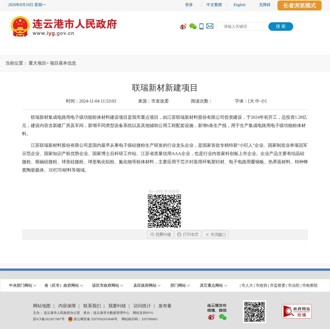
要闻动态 (89, 49)
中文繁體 (214, 5)
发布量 (165, 305)
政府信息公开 (136, 49)
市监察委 (277, 285)
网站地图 (42, 305)
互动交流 (224, 49)
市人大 (247, 285)
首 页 (16, 49)
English (240, 5)
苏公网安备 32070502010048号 (96, 319)
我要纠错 (117, 305)
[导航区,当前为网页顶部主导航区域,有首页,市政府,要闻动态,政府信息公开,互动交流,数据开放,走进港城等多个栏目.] (165, 49)
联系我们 (92, 305)
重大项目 (37, 63)
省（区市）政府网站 (63, 285)
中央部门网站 (22, 285)
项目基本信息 (63, 63)
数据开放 (265, 49)
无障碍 (265, 5)
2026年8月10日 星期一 (27, 5)
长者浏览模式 (299, 5)
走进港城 (307, 49)
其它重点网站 (213, 285)
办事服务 (183, 49)
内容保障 (67, 305)
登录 (189, 5)
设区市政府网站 (107, 285)
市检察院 (310, 285)
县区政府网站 (146, 285)
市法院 (293, 285)
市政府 (51, 49)
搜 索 (281, 26)
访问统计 (142, 305)
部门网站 (180, 285)
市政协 (261, 285)
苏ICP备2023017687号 (49, 319)
